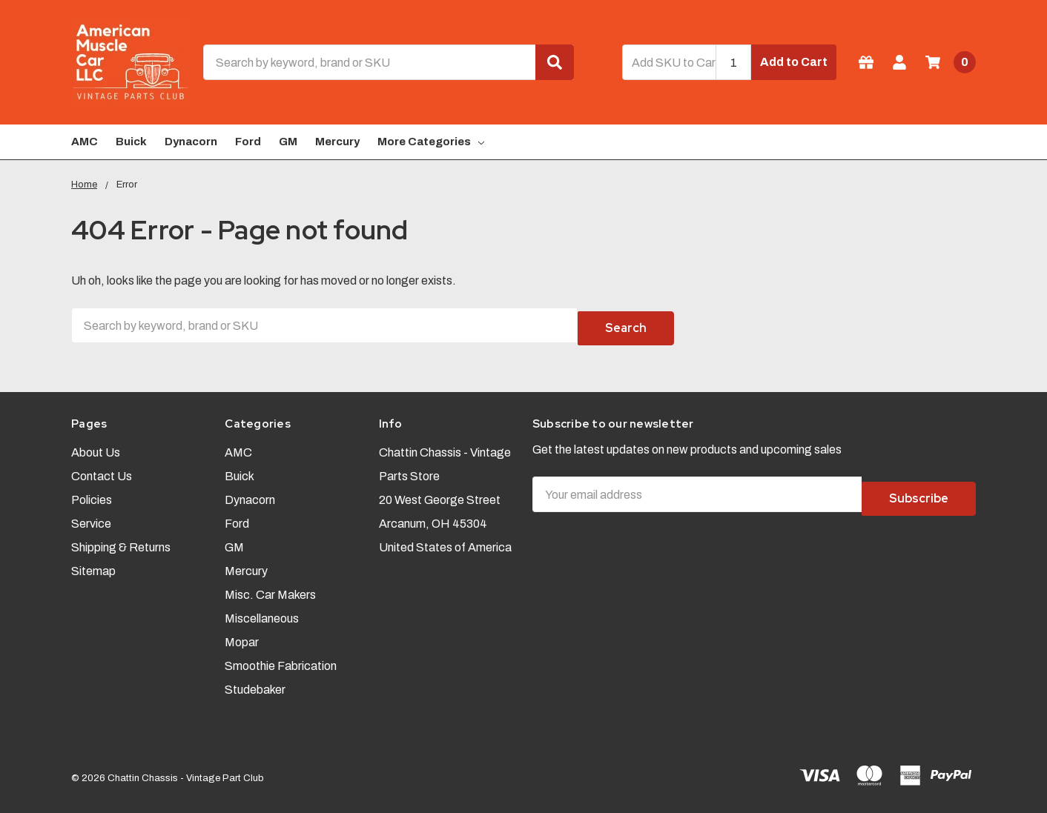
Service (91, 517)
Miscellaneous (262, 611)
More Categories (430, 141)
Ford (248, 141)
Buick (131, 141)
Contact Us (101, 469)
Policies (91, 493)
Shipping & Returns (121, 540)
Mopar (242, 635)
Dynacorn (191, 141)
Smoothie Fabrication (281, 659)
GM (288, 141)
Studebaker (255, 683)
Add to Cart (794, 62)
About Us (95, 445)
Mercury (337, 141)
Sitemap (93, 564)
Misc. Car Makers (270, 588)
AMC (84, 141)
